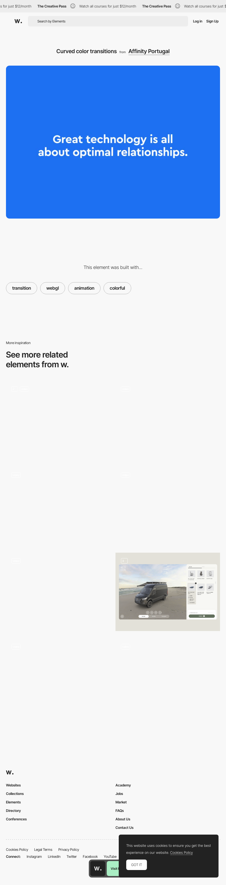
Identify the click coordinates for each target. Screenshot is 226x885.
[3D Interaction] (167, 420)
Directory (13, 810)
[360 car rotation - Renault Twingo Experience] (167, 504)
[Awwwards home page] (97, 868)
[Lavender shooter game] (167, 675)
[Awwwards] (18, 21)
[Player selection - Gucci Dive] (58, 675)
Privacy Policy (68, 849)
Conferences (16, 819)
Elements (13, 802)
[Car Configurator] (167, 592)
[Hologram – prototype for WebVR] (58, 590)
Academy (123, 785)
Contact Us (124, 827)
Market (121, 802)
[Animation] (58, 420)
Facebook (90, 856)
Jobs (119, 793)
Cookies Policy (17, 849)
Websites (13, 785)
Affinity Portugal (149, 51)
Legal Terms (43, 849)
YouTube (110, 856)
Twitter (72, 856)
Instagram (34, 856)
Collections (15, 793)
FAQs (119, 810)
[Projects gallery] (58, 506)
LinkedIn (54, 856)
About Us (122, 819)
